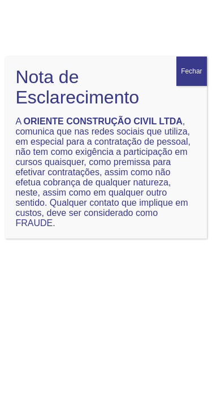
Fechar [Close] (191, 71)
